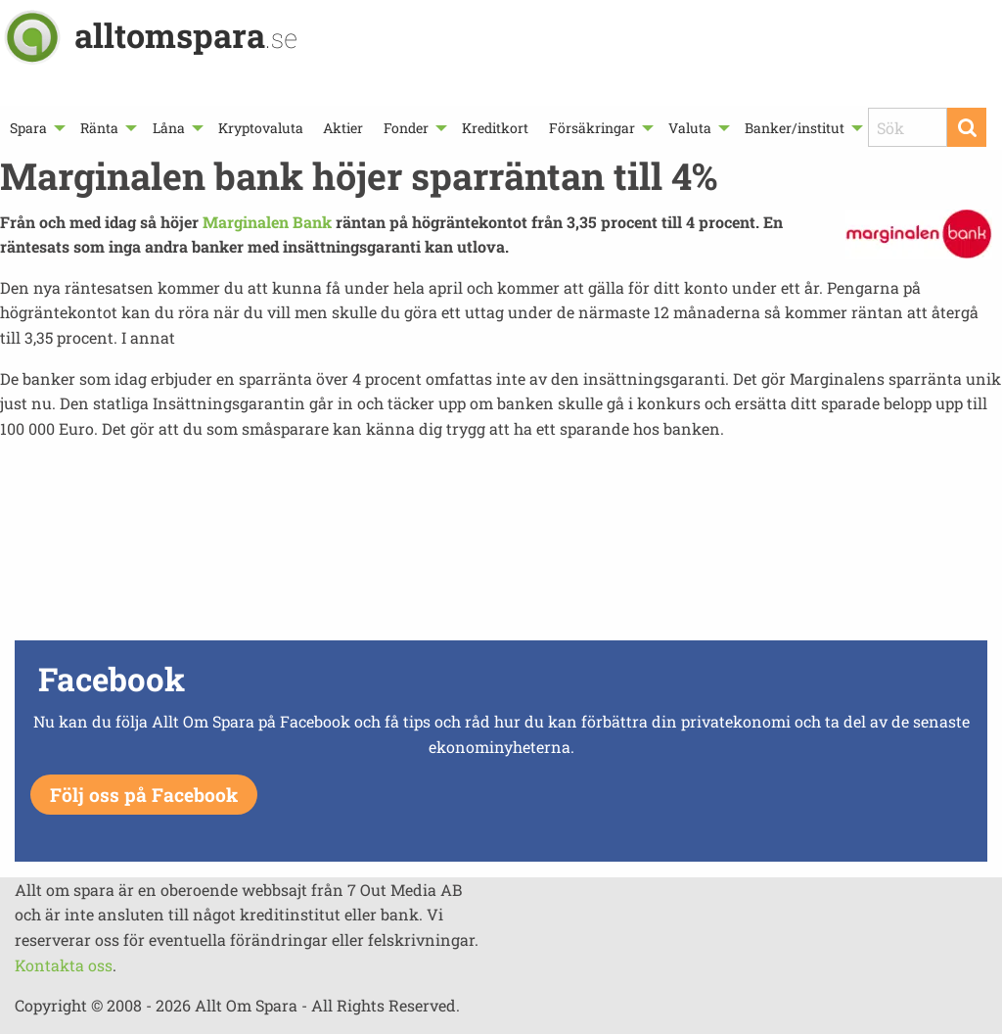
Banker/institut (794, 127)
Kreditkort (495, 127)
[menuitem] (35, 128)
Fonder (406, 127)
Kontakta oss (64, 965)
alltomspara (185, 35)
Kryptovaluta (260, 127)
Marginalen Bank (267, 222)
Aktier (343, 127)
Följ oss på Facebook (144, 794)
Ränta (99, 127)
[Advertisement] (501, 565)
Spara (28, 127)
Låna (169, 127)
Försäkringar (592, 127)
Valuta (689, 127)
